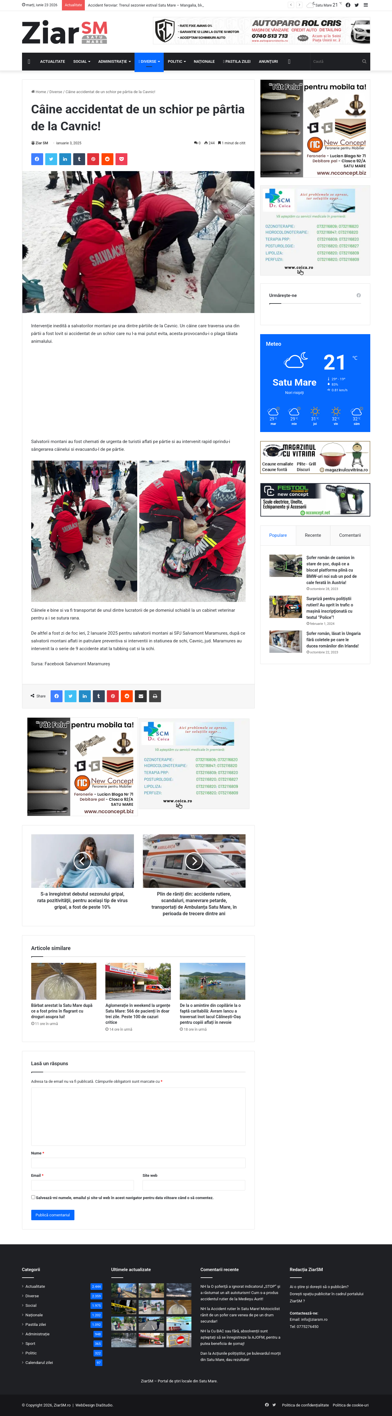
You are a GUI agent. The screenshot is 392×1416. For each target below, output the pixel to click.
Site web (150, 1175)
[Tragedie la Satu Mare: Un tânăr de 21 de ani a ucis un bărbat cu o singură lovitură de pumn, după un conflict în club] (124, 1307)
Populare (278, 535)
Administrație (112, 61)
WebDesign (85, 1405)
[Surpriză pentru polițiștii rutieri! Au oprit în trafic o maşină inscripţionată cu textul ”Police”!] (285, 607)
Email (37, 1175)
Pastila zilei (236, 61)
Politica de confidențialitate (305, 1405)
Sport (30, 1343)
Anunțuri (268, 61)
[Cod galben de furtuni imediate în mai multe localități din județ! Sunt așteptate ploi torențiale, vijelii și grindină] (179, 1290)
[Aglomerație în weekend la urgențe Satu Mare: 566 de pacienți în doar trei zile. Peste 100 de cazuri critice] (138, 981)
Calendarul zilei (39, 1362)
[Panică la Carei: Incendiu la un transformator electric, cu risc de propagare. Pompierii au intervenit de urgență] (151, 1290)
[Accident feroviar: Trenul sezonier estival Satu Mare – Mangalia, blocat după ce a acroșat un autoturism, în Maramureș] (124, 1290)
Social (80, 61)
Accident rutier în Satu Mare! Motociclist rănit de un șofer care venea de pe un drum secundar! (240, 1315)
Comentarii (350, 535)
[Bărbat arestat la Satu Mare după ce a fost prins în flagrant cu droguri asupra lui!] (64, 981)
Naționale (204, 61)
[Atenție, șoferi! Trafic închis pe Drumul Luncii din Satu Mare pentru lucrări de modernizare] (179, 1340)
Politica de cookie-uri (350, 1405)
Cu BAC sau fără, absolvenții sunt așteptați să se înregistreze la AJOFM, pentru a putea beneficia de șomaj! (241, 1337)
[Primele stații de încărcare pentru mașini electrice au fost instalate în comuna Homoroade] (151, 1307)
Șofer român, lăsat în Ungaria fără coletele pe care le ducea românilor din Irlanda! (334, 639)
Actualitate (52, 61)
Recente (313, 535)
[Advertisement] (138, 394)
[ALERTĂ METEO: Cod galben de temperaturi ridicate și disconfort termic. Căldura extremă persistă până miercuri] (124, 1340)
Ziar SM (42, 143)
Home (38, 92)
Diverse (148, 61)
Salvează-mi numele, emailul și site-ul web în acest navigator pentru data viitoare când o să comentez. (125, 1198)
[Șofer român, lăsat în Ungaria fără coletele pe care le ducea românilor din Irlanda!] (285, 641)
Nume (37, 1153)
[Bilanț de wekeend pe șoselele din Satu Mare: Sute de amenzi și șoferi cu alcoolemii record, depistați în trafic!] (151, 1324)
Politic (175, 61)
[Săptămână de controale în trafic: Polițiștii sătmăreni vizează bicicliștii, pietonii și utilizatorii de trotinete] (124, 1324)
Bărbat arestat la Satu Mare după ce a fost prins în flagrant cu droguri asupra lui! (62, 1011)
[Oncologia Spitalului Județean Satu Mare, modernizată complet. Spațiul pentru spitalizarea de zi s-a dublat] (179, 1324)
